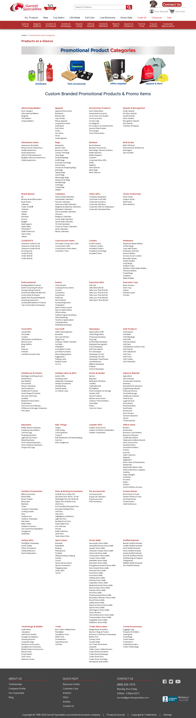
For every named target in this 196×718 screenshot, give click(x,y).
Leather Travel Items (97, 432)
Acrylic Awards (128, 111)
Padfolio (126, 472)
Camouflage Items (96, 334)
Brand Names (28, 194)
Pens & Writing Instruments (69, 491)
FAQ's (66, 697)
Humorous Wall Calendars (65, 204)
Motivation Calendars (63, 209)
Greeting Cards (61, 378)
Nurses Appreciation (63, 310)
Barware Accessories (97, 147)
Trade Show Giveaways (98, 654)
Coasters (93, 157)
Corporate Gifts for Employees (101, 206)
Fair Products (60, 300)
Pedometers (26, 403)
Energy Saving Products (30, 290)
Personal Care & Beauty (31, 405)
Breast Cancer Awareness (31, 147)
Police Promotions (28, 548)
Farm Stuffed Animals (131, 548)
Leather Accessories (97, 427)
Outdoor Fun (26, 516)
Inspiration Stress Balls (98, 582)
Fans (23, 514)
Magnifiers (127, 460)
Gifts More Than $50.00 (98, 300)
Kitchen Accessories (97, 398)
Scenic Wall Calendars (64, 219)
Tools (141, 25)
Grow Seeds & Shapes (30, 295)
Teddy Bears (128, 560)
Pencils (58, 528)
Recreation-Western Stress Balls (102, 597)
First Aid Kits (26, 383)
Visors (57, 135)
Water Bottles (128, 278)
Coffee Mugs (128, 246)
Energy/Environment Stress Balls (102, 565)
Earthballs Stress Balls (98, 560)
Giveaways (66, 25)
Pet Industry (128, 403)
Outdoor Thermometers (99, 401)
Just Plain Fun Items (63, 351)
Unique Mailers (27, 121)
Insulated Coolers (96, 248)
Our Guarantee (16, 693)
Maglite (24, 221)
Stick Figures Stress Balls (99, 610)
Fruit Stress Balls (96, 575)
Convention (60, 292)
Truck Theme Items (97, 133)
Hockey (58, 558)
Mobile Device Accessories (32, 649)
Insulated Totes (95, 253)
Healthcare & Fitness (31, 373)
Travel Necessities (130, 644)
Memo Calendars (62, 231)
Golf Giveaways (129, 342)
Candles (92, 383)
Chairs (24, 506)
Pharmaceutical (129, 405)
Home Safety (26, 545)
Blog (11, 697)
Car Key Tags (94, 121)
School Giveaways (96, 369)
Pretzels (24, 351)
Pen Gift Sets (60, 526)
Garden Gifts (94, 393)
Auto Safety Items (96, 111)
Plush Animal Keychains (31, 442)
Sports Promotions (63, 565)
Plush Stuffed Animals (132, 550)
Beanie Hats (60, 116)
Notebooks (127, 464)
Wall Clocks (127, 202)
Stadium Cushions (28, 526)
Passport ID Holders (131, 632)
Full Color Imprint (96, 349)
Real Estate (127, 408)
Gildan (24, 214)
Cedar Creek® (27, 206)
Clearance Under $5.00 (30, 248)
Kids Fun (58, 440)
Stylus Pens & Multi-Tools (65, 501)
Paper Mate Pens (62, 523)
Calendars (60, 194)
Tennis (58, 573)
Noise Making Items (63, 354)
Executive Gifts (96, 282)
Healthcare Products (29, 391)
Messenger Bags (62, 177)
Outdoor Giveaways (29, 519)
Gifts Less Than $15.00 (98, 292)
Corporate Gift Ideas (97, 204)
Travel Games (128, 639)
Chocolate (25, 334)
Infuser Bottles (129, 253)
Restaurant (127, 410)
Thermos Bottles (130, 270)
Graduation (60, 305)
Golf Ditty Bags (129, 337)
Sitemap (167, 714)
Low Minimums (107, 17)
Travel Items (128, 642)
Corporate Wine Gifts (97, 160)
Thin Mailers (26, 118)
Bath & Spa (128, 142)
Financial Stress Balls (97, 570)
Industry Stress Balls (97, 580)
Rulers (125, 482)
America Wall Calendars (64, 197)
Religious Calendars (63, 216)
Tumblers (127, 275)
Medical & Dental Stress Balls (101, 585)
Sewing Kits (127, 634)
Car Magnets (94, 123)
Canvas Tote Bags (62, 152)
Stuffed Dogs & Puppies (133, 558)
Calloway (24, 204)
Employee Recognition (98, 344)
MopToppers (26, 224)
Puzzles (126, 295)
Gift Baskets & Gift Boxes (31, 339)
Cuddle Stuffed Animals (132, 545)
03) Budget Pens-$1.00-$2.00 (66, 499)
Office (115, 25)
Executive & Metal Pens (64, 509)
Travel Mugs (128, 273)
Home (24, 35)
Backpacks (59, 145)
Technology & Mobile (31, 626)
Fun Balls (58, 344)
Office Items (129, 424)
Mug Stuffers (26, 344)
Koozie (24, 219)
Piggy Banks (60, 356)
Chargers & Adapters (29, 637)
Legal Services (129, 401)
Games (126, 290)
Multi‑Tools (59, 637)
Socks (57, 130)
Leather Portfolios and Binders (101, 430)
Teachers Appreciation (64, 320)
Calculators (25, 632)
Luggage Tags (128, 629)
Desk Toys (127, 287)
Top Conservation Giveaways (33, 305)
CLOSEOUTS (27, 240)
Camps (58, 427)
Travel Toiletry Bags (131, 647)
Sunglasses (26, 531)
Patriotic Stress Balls (97, 590)
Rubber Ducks (61, 361)
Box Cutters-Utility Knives (65, 629)
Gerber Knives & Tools (132, 496)
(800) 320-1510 (126, 684)
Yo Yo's (58, 364)
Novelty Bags (60, 182)
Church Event (60, 285)
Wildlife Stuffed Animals (133, 563)
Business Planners (130, 435)
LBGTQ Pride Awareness (31, 155)
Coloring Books (61, 432)
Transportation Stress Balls (100, 617)
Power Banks (26, 654)
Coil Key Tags (26, 432)
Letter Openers (129, 455)
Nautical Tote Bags (62, 180)
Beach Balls (26, 496)
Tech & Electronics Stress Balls (101, 615)
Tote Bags (59, 185)
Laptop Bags (60, 172)
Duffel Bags (60, 160)
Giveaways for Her (96, 354)
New (45, 17)
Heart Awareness (28, 152)
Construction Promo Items (65, 248)
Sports (125, 418)
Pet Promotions (95, 501)
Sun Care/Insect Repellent (32, 528)
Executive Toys (130, 282)
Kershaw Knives (129, 499)
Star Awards (128, 123)
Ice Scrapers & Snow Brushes (101, 126)
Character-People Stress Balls (101, 550)
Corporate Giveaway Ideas (100, 209)
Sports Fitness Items (63, 563)
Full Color (90, 17)
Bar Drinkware (95, 145)
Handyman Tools (62, 634)
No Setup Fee (26, 251)
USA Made (75, 17)
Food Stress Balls (96, 573)
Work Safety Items (28, 553)
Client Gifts (94, 194)
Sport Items (61, 540)
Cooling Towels (27, 511)
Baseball (58, 543)
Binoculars (25, 501)
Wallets (58, 189)
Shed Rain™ (26, 229)
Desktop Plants (129, 445)
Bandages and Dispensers (32, 376)
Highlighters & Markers (64, 516)
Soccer (58, 560)
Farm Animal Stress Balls (99, 568)
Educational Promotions (132, 386)
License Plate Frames (97, 128)
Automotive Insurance (98, 113)
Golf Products (130, 329)
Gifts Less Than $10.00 (98, 290)
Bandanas (59, 113)
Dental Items (26, 378)
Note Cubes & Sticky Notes (134, 462)
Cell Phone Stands (28, 634)
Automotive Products (100, 108)
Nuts (23, 346)
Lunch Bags (60, 175)
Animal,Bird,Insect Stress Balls (101, 545)
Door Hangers (27, 111)
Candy (79, 25)
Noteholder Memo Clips (132, 467)
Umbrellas (25, 533)
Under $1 (142, 17)
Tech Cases (26, 656)
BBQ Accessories (28, 494)
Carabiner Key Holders (30, 430)
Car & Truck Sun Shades (99, 116)
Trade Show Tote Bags (98, 659)
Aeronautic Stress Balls (98, 543)
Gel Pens (59, 511)
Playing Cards (60, 359)
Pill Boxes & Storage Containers (34, 408)
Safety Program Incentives (65, 315)
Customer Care (70, 688)
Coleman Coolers (96, 246)
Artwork (67, 693)
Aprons (92, 376)
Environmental (28, 282)
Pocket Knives (130, 491)
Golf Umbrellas (129, 361)
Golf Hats (127, 344)
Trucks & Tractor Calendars (66, 226)
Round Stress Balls (97, 600)
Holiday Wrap (60, 386)
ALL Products (31, 17)
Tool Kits (58, 644)
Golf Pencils (128, 349)
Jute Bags (59, 170)
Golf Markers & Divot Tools (134, 346)
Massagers (127, 150)
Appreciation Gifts (96, 332)
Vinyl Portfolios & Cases (132, 487)
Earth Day (59, 297)
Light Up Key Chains (29, 437)
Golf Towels (128, 359)
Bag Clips (93, 378)
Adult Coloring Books (63, 332)
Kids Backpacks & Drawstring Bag (68, 437)
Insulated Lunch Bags (97, 251)
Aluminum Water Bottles (133, 243)
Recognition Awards (131, 121)
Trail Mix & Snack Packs (30, 354)
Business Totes (61, 150)
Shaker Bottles (129, 261)
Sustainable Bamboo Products (33, 302)
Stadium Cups (128, 265)
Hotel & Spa (128, 398)
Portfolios (127, 477)
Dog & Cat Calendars (97, 496)
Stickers (126, 484)
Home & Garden (97, 373)
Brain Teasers (128, 285)
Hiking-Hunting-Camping (65, 555)
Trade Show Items (98, 626)
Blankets (24, 504)
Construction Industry (132, 381)
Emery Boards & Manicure (133, 147)
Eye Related (26, 381)
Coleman (25, 209)
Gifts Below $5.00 (96, 287)
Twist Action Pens (62, 536)
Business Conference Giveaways (102, 634)
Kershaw (25, 216)
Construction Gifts (62, 246)
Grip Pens (59, 514)
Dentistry (126, 383)
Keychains (26, 424)
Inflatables (59, 346)
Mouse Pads (26, 651)
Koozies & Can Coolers (132, 256)
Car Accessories (95, 118)
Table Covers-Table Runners (100, 649)
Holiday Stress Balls (97, 578)
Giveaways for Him (96, 356)
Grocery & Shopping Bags (65, 167)
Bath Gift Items (129, 145)
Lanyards (93, 647)
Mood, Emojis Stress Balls (99, 588)
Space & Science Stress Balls (101, 605)
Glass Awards (128, 118)
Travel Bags (60, 187)
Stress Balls (126, 17)
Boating (58, 548)
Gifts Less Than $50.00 (98, 297)
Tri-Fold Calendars (62, 224)
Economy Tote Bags (63, 162)
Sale (169, 17)
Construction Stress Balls (99, 555)
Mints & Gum (26, 342)
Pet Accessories (97, 491)
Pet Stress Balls (95, 592)
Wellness (103, 25)
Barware (93, 142)
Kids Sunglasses (62, 442)
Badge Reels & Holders (98, 629)
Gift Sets (92, 285)
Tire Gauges (94, 130)
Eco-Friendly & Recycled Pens (67, 506)
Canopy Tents (94, 639)
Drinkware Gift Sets (131, 251)
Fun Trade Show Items (98, 644)
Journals (126, 452)
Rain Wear (25, 521)
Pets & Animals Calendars (65, 211)
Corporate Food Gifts (97, 199)
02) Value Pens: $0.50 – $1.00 (66, 496)
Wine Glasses (94, 172)
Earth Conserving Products (32, 287)
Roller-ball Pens (61, 531)
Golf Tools (127, 356)
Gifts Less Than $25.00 (98, 295)
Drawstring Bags (61, 157)
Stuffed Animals (131, 540)
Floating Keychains (28, 435)
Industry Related (131, 373)
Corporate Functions (97, 202)
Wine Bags (93, 170)
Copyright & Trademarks (144, 714)
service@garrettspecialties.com (133, 698)
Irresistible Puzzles (63, 349)
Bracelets (59, 334)
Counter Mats (94, 642)
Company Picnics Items (64, 287)
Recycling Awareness (30, 300)
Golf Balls (127, 334)
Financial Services (130, 391)
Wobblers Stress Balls (98, 622)
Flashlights (59, 632)
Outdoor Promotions (31, 491)
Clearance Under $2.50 (30, 246)
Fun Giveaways (95, 351)
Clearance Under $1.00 (30, 243)
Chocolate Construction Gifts (67, 243)
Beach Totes (60, 147)
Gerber (24, 211)
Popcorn (24, 349)
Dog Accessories (96, 499)
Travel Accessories (132, 626)
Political (92, 366)
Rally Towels (26, 523)
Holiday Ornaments (63, 383)
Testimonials (15, 684)
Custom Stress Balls (97, 558)
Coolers (93, 240)
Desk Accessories (130, 442)
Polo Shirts (59, 128)
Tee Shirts (59, 133)
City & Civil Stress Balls (98, 553)
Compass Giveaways (29, 509)
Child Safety (60, 430)
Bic (22, 197)
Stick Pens (59, 533)
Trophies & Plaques (131, 126)
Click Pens (59, 504)
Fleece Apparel (61, 121)
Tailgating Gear (61, 568)
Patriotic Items (61, 388)
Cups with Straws (130, 248)
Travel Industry (129, 420)
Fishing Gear (60, 550)
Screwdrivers (60, 639)
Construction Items (65, 240)
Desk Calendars (61, 229)
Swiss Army (26, 234)
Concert (58, 290)
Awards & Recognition (134, 108)
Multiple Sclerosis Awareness (33, 157)
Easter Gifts (60, 376)
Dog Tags (93, 339)
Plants (91, 405)
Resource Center (71, 684)
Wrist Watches (129, 204)
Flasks (91, 162)
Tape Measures (61, 642)
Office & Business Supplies (134, 469)
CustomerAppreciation (168, 25)
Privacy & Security (116, 714)
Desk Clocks (128, 197)
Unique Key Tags (28, 447)
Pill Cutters (25, 410)
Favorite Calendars (62, 202)
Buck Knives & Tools (131, 494)
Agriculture (127, 376)
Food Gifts (26, 329)
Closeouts (157, 17)
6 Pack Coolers (95, 243)
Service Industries (130, 415)
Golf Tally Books (129, 351)
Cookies (24, 337)
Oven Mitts (93, 403)
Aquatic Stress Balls (97, 548)
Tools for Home (95, 408)
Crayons (58, 435)
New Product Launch (63, 307)
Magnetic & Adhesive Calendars (68, 206)
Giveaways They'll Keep (98, 359)
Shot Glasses (94, 167)
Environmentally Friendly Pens (33, 292)
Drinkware (50, 25)
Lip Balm (24, 398)
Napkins (92, 165)
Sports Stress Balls (97, 607)
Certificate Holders (130, 437)
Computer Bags (27, 642)
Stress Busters (95, 612)
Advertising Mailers (31, 108)
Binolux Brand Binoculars (31, 199)
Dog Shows (60, 295)
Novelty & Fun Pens (63, 521)
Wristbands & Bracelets (98, 661)
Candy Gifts (26, 332)
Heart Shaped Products (30, 393)
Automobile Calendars (64, 199)
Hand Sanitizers (27, 388)
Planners (59, 214)
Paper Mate (26, 226)
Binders (126, 427)
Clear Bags (59, 155)
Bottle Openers (95, 152)
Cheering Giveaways (97, 337)
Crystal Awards (129, 116)
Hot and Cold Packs (29, 396)
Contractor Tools (62, 251)
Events (58, 282)
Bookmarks (127, 430)
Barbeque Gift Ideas (97, 381)
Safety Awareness (28, 160)
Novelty (153, 25)
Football (58, 553)
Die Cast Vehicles (62, 337)
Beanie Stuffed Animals (132, 543)
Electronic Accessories (30, 644)
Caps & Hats (60, 118)
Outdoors (129, 25)
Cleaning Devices (28, 639)
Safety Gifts (27, 540)
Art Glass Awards (130, 113)
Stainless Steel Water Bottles (135, 268)
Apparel (37, 25)
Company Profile (17, 688)
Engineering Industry (131, 388)
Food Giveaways (95, 346)
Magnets (24, 116)
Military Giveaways (96, 364)
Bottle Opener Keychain (31, 427)
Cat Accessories (95, 494)
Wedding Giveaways (63, 325)
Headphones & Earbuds (31, 647)
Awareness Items (30, 142)
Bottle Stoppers (95, 155)
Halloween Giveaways (64, 381)
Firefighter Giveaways (30, 543)
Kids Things (61, 424)
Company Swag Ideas (97, 197)
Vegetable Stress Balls (98, 620)
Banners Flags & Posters (99, 632)
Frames (126, 450)
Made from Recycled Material (33, 297)
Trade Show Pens (96, 656)
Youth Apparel (61, 138)
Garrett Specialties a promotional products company (73, 714)
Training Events (61, 322)
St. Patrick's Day (61, 391)
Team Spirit (59, 570)
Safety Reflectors (28, 550)
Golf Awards (128, 332)
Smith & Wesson (28, 231)
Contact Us (172, 4)
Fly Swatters (94, 388)
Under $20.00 (26, 256)
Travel (25, 25)
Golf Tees (127, 354)
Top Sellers (59, 17)
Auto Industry (128, 378)
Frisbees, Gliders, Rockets (65, 342)
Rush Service (128, 413)
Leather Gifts (95, 424)
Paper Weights (129, 474)
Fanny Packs (60, 165)
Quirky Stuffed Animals (132, 553)
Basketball (59, 545)
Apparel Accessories (63, 111)
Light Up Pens (60, 519)
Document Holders (130, 447)
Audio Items (26, 629)
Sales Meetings (61, 317)
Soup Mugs (127, 263)
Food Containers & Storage (100, 391)
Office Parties (60, 312)
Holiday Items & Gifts (65, 373)
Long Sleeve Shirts (62, 123)
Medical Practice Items (30, 401)
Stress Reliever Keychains (31, 445)
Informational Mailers (30, 113)
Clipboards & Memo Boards (134, 440)
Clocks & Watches (132, 194)
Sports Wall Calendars (64, 221)
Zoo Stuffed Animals (131, 565)
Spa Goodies (128, 152)
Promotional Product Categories (42, 35)
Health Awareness (28, 150)
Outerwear (59, 126)
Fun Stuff (59, 329)
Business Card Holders (132, 432)
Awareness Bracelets (30, 145)
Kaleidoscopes (129, 292)
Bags (57, 142)
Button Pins (94, 637)
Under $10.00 (26, 253)
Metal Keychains (28, 440)
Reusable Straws (130, 258)
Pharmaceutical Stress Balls (100, 595)
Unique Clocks (129, 199)
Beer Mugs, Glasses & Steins (101, 150)
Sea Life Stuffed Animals (133, 555)
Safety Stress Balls (96, 602)
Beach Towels (27, 499)
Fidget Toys (59, 339)
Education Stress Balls (98, 563)
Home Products (95, 396)
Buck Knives (26, 202)
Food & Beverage (130, 393)
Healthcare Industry (131, 396)
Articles (66, 702)
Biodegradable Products (31, 285)
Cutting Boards (95, 386)
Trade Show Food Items (98, 651)
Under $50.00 (26, 258)
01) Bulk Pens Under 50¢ (65, 494)
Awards (90, 25)
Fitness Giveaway (28, 386)
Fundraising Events (63, 302)
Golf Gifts (127, 339)
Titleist (24, 236)
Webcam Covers (28, 659)
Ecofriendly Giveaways (98, 342)
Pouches (126, 479)
